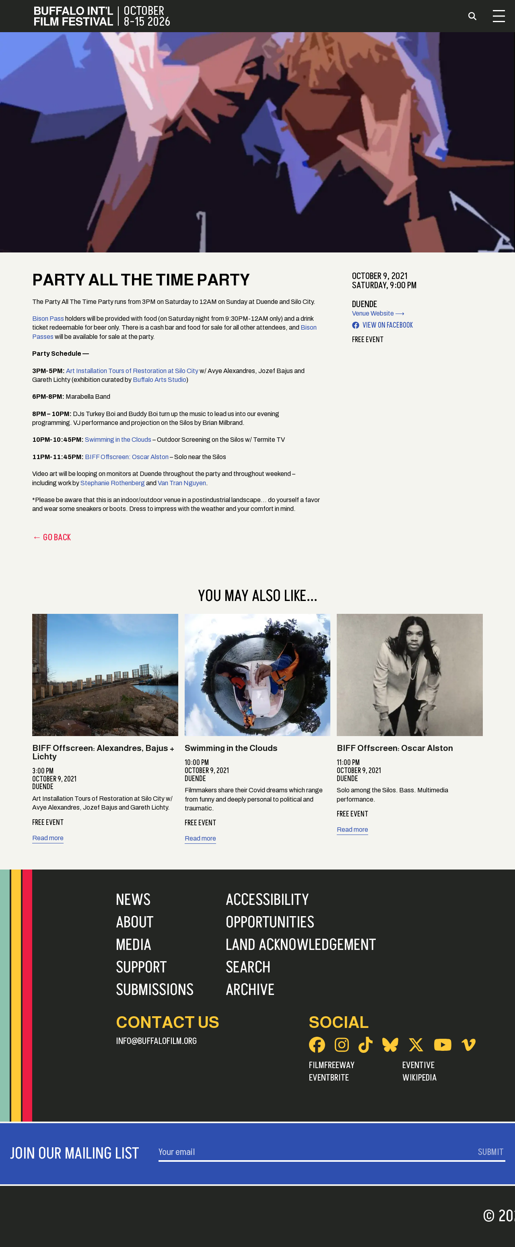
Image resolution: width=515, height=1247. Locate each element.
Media (133, 945)
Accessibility (267, 900)
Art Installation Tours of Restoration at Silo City (132, 370)
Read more (48, 838)
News (133, 900)
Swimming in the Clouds (118, 439)
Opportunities (270, 922)
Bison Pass (48, 318)
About (135, 922)
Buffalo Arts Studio (159, 379)
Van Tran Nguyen (182, 483)
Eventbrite (329, 1077)
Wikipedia (419, 1077)
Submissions (155, 990)
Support (141, 967)
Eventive (418, 1065)
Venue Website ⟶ (378, 313)
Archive (250, 990)
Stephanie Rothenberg (112, 483)
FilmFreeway (331, 1065)
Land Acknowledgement (301, 945)
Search (248, 967)
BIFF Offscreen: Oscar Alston (127, 456)
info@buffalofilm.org (156, 1041)
